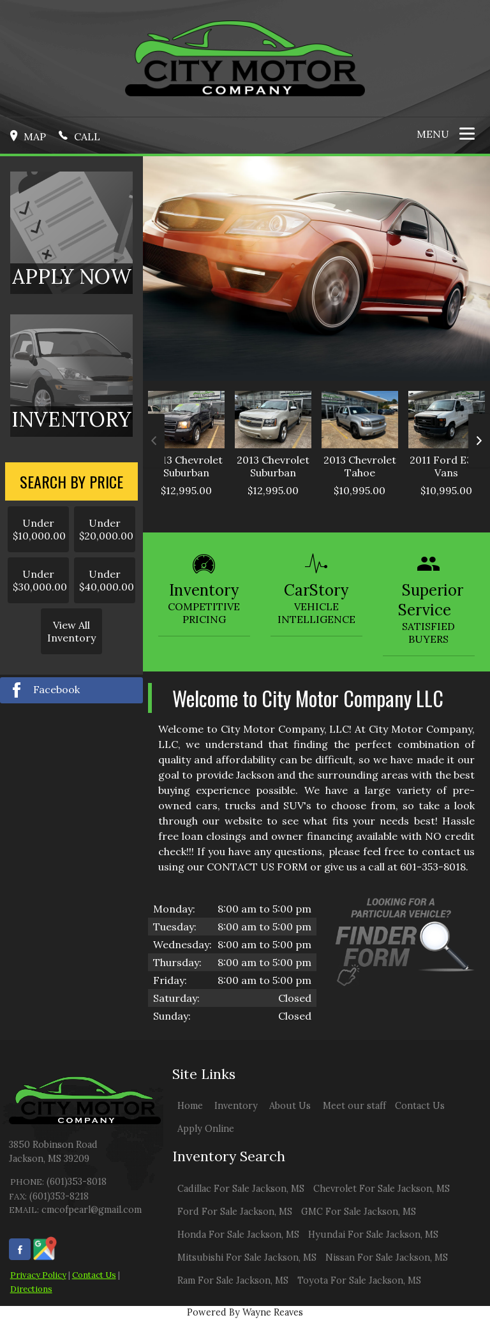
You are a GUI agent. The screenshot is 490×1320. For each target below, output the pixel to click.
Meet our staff (354, 1105)
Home (190, 1105)
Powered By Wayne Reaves (245, 1312)
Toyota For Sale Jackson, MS (359, 1280)
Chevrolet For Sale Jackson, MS (381, 1188)
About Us (290, 1105)
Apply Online (205, 1128)
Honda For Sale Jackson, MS (238, 1234)
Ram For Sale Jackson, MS (232, 1280)
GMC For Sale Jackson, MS (358, 1211)
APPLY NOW (71, 276)
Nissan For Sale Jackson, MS (386, 1257)
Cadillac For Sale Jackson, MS (240, 1188)
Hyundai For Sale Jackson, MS (373, 1234)
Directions (31, 1289)
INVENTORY (71, 419)
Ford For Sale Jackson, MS (234, 1211)
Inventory (236, 1105)
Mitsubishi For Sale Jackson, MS (246, 1257)
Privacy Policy (38, 1275)
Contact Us (94, 1275)
